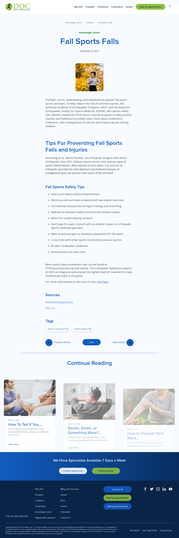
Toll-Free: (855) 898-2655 (17, 516)
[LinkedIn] (164, 489)
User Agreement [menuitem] (149, 530)
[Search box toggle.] (170, 6)
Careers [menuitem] (129, 6)
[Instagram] (158, 489)
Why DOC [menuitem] (78, 6)
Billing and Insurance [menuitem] (69, 489)
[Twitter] (152, 489)
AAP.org (50, 308)
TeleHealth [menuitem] (65, 512)
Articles (90, 22)
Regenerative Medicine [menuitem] (45, 517)
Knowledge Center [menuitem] (43, 512)
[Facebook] (145, 489)
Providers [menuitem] (90, 6)
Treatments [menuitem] (117, 6)
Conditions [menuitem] (102, 6)
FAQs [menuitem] (62, 500)
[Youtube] (170, 489)
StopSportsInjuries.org (59, 302)
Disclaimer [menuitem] (134, 530)
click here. (103, 281)
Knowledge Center (73, 22)
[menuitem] (150, 7)
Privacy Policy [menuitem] (166, 530)
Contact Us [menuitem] (65, 517)
